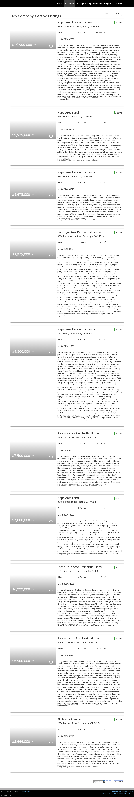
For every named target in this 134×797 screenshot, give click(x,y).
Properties (69, 3)
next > (120, 782)
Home (59, 3)
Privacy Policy (128, 791)
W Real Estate (25, 791)
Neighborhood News (113, 3)
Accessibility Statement (110, 793)
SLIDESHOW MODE (112, 13)
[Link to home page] (11, 3)
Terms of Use (116, 791)
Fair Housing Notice (126, 793)
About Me (97, 3)
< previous (98, 782)
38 (115, 782)
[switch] (51, 45)
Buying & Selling (84, 3)
